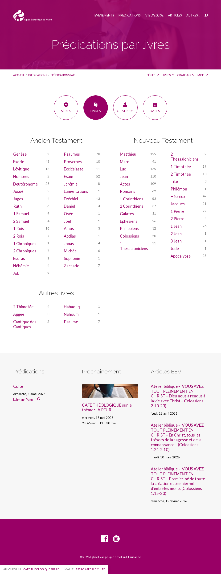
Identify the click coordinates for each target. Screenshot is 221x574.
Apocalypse (181, 256)
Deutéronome (25, 184)
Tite (174, 181)
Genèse (20, 154)
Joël (67, 221)
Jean (124, 176)
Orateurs (185, 75)
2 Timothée (181, 174)
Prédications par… (64, 75)
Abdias (70, 236)
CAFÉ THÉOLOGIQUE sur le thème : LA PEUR (107, 407)
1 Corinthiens (131, 199)
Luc (123, 169)
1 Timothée (181, 166)
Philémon (179, 189)
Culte (18, 386)
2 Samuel (21, 221)
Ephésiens (128, 221)
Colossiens (129, 236)
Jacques (178, 204)
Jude (175, 248)
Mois (202, 75)
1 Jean (176, 226)
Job (16, 273)
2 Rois (18, 236)
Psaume (71, 321)
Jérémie (71, 184)
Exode (18, 161)
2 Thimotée (23, 306)
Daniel (69, 206)
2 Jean (176, 233)
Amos (69, 228)
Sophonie (72, 258)
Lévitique (21, 169)
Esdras (19, 258)
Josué (18, 191)
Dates (155, 107)
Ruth (17, 206)
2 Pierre (177, 218)
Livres (168, 75)
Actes (125, 184)
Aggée (18, 314)
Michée (70, 251)
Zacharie (71, 265)
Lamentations (76, 191)
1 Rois (18, 228)
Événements (104, 15)
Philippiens (129, 228)
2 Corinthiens (131, 206)
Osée (68, 213)
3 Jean (176, 241)
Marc (124, 161)
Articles (175, 15)
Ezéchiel (71, 199)
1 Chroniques (24, 243)
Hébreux (178, 196)
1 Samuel (21, 213)
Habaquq (72, 306)
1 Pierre (177, 211)
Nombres (21, 176)
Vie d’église (154, 15)
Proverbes (73, 161)
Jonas (69, 243)
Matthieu (128, 154)
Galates (127, 213)
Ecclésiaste (73, 169)
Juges (18, 199)
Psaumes (72, 154)
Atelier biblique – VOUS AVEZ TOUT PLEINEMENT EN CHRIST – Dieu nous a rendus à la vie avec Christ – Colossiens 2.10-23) (178, 396)
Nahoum (71, 314)
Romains (127, 191)
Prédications (130, 15)
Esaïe (68, 176)
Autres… (193, 15)
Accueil (19, 75)
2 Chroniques (24, 251)
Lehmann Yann (23, 399)
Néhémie (21, 265)
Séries (153, 75)
